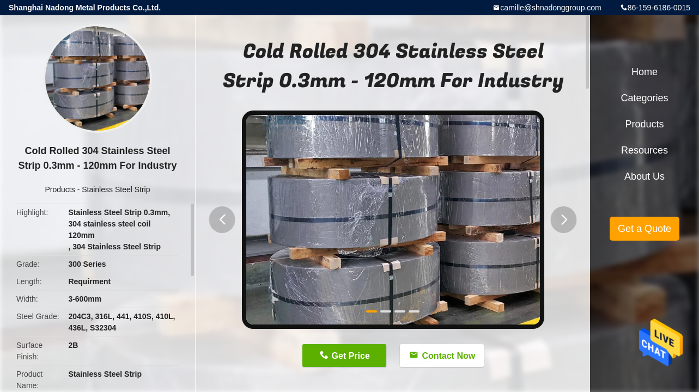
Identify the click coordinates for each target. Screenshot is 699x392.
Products (60, 189)
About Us (644, 176)
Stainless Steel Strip (116, 189)
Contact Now (448, 355)
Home (644, 71)
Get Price (351, 355)
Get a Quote (644, 228)
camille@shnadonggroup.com (550, 7)
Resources (644, 150)
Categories (644, 98)
